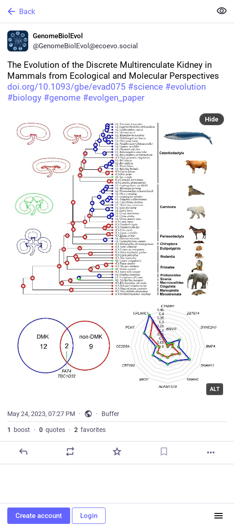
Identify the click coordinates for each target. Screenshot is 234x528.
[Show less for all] (221, 11)
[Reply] (23, 451)
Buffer (110, 413)
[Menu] (218, 515)
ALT (214, 389)
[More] (210, 452)
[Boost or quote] (70, 451)
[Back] (104, 11)
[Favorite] (117, 451)
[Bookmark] (163, 451)
